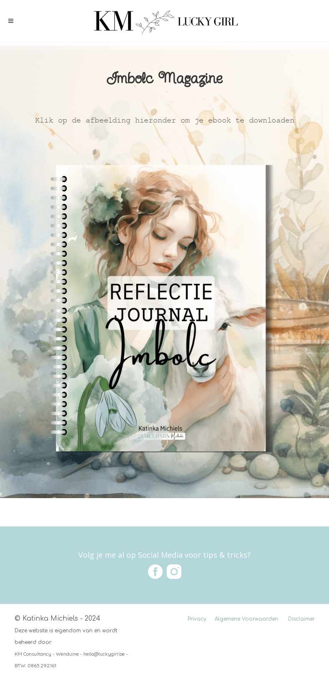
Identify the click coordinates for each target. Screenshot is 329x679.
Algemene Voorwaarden (246, 619)
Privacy (197, 619)
